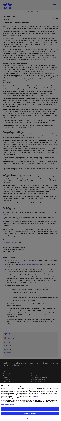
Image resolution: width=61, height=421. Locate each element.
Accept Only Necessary (30, 413)
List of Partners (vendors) (7, 404)
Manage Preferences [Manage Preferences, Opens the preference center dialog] (30, 418)
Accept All (29, 409)
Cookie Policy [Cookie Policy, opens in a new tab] (34, 396)
